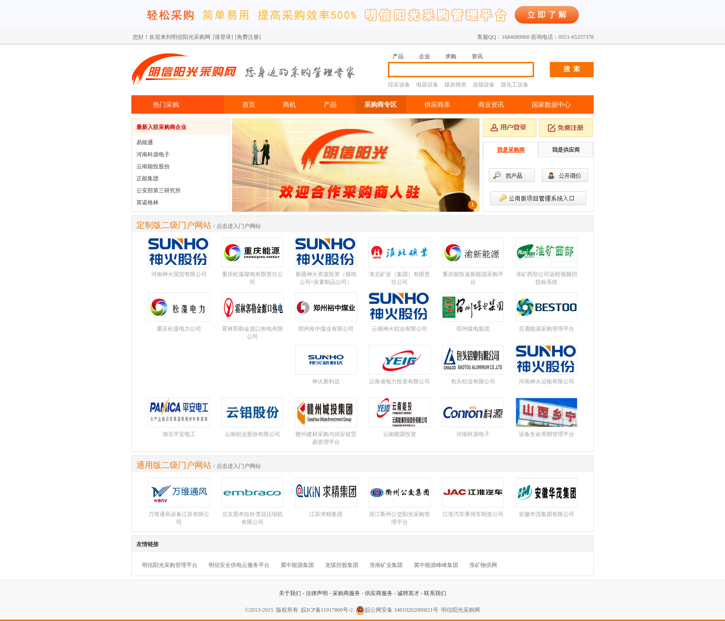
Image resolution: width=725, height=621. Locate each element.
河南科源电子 (153, 154)
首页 (248, 104)
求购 (450, 56)
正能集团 (147, 178)
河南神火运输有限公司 (546, 381)
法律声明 (317, 593)
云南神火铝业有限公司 (399, 329)
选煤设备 (484, 84)
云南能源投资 (399, 434)
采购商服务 (346, 593)
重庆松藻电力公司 (179, 329)
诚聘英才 (408, 593)
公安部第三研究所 (158, 190)
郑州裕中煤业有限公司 (326, 329)
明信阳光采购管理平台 (169, 565)
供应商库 (437, 104)
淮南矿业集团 (386, 565)
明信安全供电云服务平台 (239, 565)
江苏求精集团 (326, 514)
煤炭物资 (455, 84)
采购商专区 (380, 104)
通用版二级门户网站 (173, 465)
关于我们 (290, 593)
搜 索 (572, 69)
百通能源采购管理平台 (546, 329)
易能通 (144, 142)
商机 (289, 104)
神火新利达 (326, 381)
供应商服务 (379, 593)
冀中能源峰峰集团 (436, 565)
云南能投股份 (153, 166)
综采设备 (399, 84)
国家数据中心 (551, 104)
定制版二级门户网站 (173, 225)
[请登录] (223, 37)
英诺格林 (147, 202)
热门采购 (166, 104)
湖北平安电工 (179, 434)
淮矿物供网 (483, 565)
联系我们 (435, 593)
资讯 (477, 56)
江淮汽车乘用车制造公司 (473, 514)
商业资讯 (491, 104)
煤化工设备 (514, 84)
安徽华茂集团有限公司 (546, 514)
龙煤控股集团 (341, 565)
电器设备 (427, 84)
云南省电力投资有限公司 (399, 381)
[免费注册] (248, 37)
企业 (424, 56)
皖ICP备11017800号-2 (327, 610)
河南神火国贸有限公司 (179, 274)
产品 (398, 56)
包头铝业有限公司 (473, 381)
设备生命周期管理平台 (546, 434)
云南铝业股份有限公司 (252, 434)
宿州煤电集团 (473, 329)
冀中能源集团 (297, 565)
